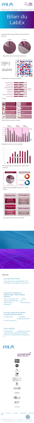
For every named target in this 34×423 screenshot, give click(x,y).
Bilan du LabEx (6, 9)
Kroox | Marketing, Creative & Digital (23, 421)
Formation (30, 9)
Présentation (14, 9)
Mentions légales (18, 419)
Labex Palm (2, 413)
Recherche (23, 9)
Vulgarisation (23, 413)
